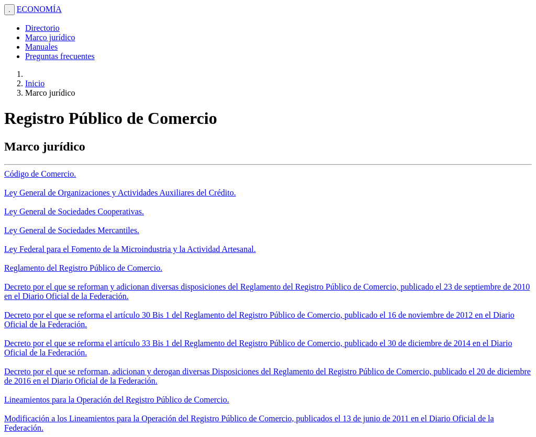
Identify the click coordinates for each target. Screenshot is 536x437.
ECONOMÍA (39, 9)
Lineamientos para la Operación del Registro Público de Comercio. (116, 399)
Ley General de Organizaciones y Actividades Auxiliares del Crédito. (120, 192)
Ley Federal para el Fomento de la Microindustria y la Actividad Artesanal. (130, 249)
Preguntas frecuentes (60, 56)
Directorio (42, 28)
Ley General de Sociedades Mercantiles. (71, 230)
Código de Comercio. (40, 173)
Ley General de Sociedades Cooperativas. (74, 211)
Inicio (34, 83)
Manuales (41, 46)
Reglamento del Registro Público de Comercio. (83, 267)
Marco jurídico (50, 37)
